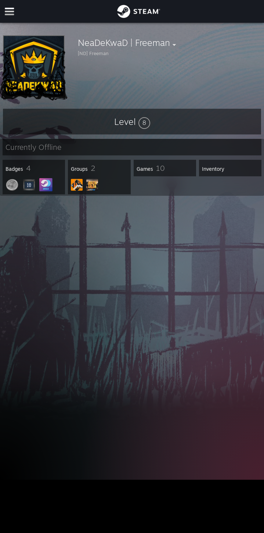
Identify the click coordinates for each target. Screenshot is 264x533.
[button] (132, 121)
